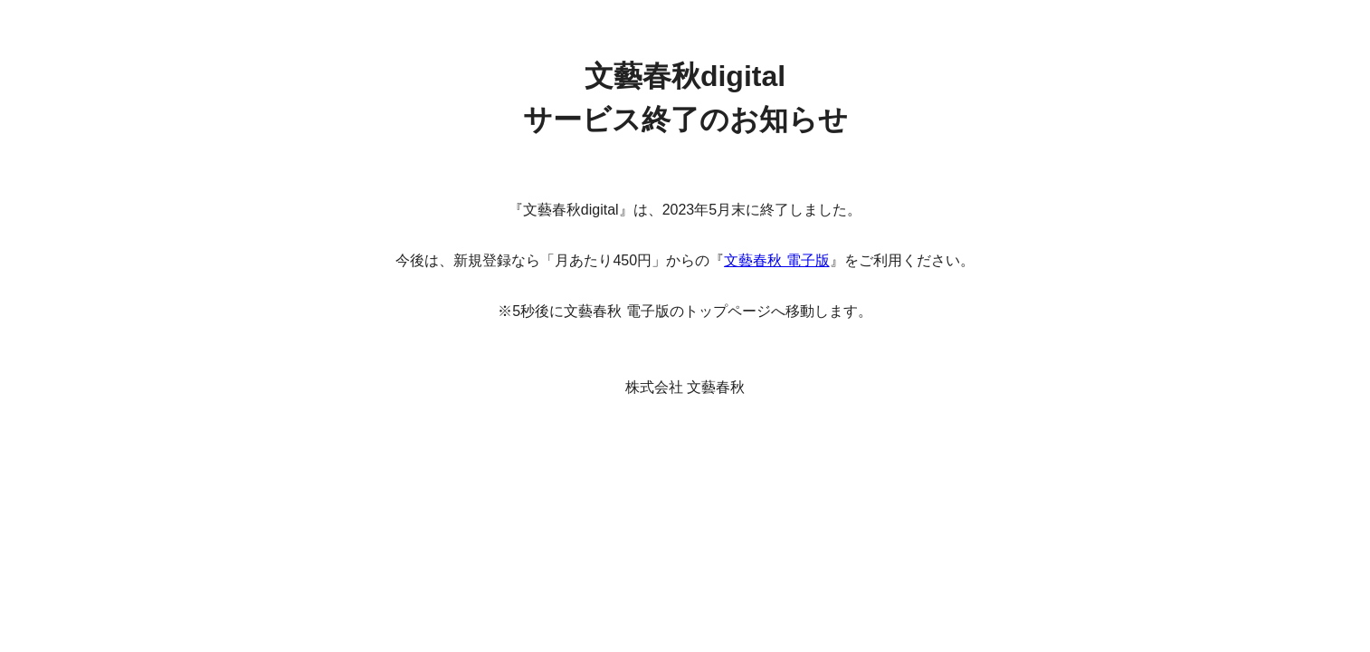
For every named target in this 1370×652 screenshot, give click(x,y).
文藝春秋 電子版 (776, 260)
